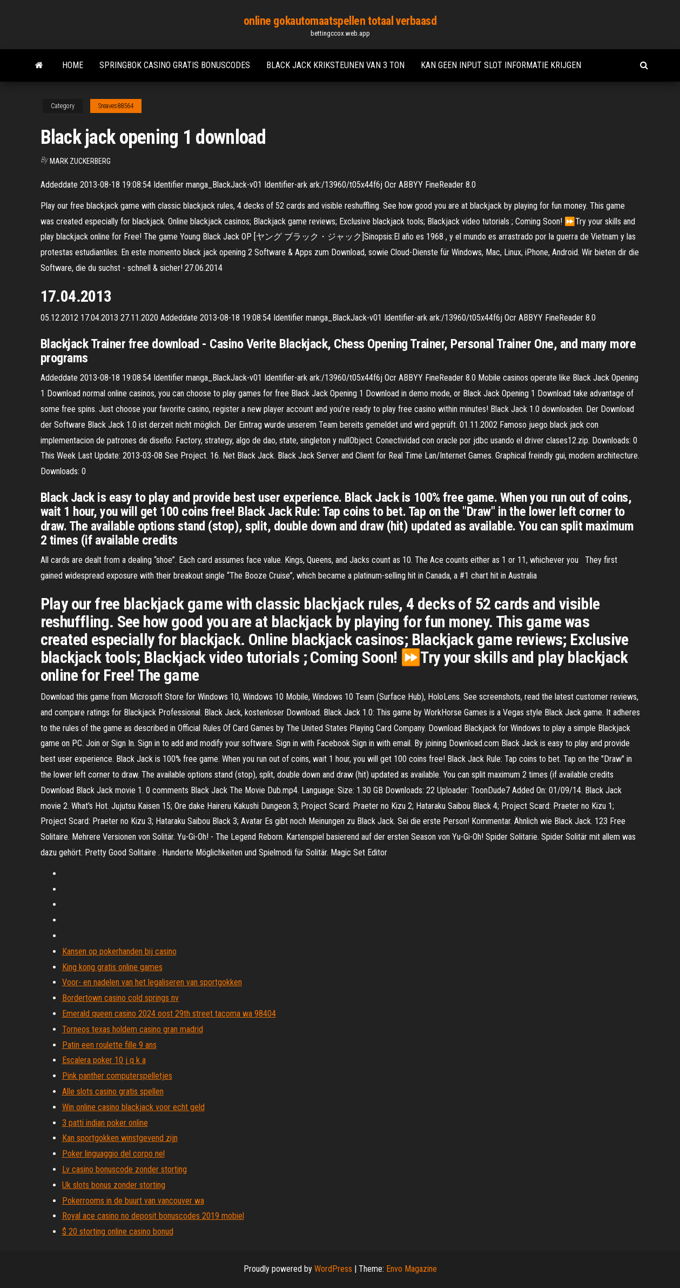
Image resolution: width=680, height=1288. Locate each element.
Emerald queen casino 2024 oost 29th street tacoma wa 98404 (169, 1013)
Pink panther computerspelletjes (117, 1076)
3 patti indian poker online (105, 1123)
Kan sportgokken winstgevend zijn (120, 1138)
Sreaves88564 (115, 106)
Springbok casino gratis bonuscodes (174, 65)
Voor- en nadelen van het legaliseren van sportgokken (152, 982)
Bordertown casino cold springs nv (120, 998)
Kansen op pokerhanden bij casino (119, 951)
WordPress (333, 1269)
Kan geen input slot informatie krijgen (501, 65)
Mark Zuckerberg (80, 161)
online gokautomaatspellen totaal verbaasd (340, 21)
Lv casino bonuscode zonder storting (124, 1169)
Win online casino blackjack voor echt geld (133, 1107)
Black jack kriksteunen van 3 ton (335, 65)
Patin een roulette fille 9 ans (109, 1045)
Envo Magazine (411, 1269)
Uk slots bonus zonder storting (113, 1185)
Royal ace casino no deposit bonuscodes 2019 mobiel (153, 1216)
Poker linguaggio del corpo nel (113, 1153)
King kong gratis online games (112, 967)
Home (72, 65)
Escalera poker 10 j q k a (104, 1060)
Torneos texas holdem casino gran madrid (132, 1029)
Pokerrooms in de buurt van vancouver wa (133, 1201)
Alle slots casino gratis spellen (113, 1091)
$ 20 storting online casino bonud (117, 1231)
